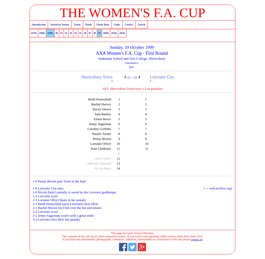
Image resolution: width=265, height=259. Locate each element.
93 (71, 33)
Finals (88, 24)
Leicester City (162, 76)
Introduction (39, 24)
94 (76, 33)
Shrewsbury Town (96, 76)
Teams (77, 24)
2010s (114, 33)
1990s (50, 33)
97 (90, 33)
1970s (34, 33)
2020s (122, 33)
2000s (106, 33)
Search (141, 24)
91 (61, 33)
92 (66, 33)
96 (85, 33)
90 (57, 33)
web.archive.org (220, 188)
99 (99, 33)
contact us (196, 239)
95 (80, 33)
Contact (129, 24)
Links (117, 24)
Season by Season (59, 24)
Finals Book (103, 24)
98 (95, 33)
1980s (42, 33)
